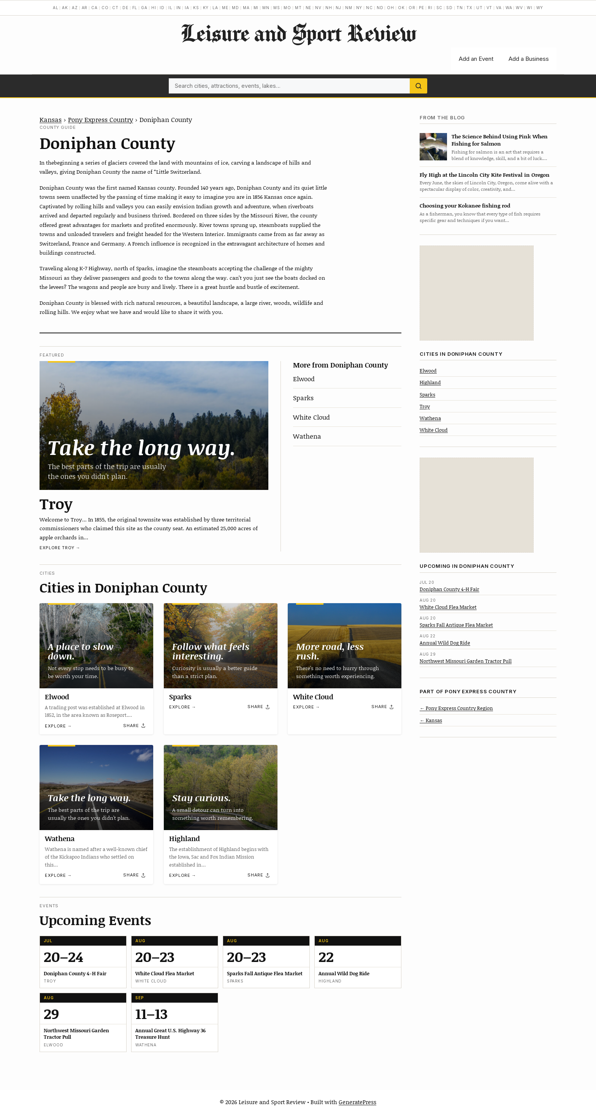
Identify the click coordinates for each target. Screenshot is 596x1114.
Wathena (307, 436)
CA (94, 7)
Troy (56, 503)
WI (530, 7)
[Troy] (154, 425)
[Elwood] (96, 645)
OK (401, 7)
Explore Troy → (60, 547)
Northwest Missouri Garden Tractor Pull (466, 661)
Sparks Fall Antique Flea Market (456, 624)
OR (412, 7)
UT (479, 7)
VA (499, 7)
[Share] (134, 725)
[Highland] (220, 787)
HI (153, 7)
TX (469, 7)
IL (170, 7)
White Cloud (311, 417)
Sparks (303, 397)
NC (369, 7)
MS (276, 7)
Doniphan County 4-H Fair (449, 589)
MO (287, 7)
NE (309, 7)
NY (359, 7)
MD (235, 7)
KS (196, 7)
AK (65, 7)
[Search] (418, 85)
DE (125, 7)
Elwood (304, 378)
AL (56, 7)
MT (298, 7)
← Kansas (431, 720)
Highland (184, 838)
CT (115, 7)
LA (215, 7)
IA (187, 7)
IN (178, 7)
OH (390, 7)
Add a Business (529, 58)
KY (206, 7)
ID (162, 7)
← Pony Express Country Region (456, 708)
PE (421, 7)
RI (430, 7)
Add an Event (476, 58)
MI (256, 7)
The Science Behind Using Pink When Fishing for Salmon (500, 139)
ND (380, 7)
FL (135, 7)
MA (246, 7)
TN (460, 7)
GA (144, 7)
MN (265, 7)
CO (105, 7)
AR (85, 7)
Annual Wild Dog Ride (445, 642)
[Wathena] (96, 787)
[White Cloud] (344, 645)
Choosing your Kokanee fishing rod (465, 205)
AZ (75, 7)
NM (348, 7)
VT (490, 7)
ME (225, 7)
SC (439, 7)
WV (519, 7)
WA (509, 7)
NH (328, 7)
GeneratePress (357, 1102)
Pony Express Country (100, 119)
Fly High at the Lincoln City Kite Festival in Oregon (485, 175)
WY (540, 7)
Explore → (58, 726)
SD (449, 7)
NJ (338, 7)
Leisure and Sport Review (298, 32)
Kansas (51, 119)
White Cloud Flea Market (448, 607)
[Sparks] (220, 645)
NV (318, 7)
